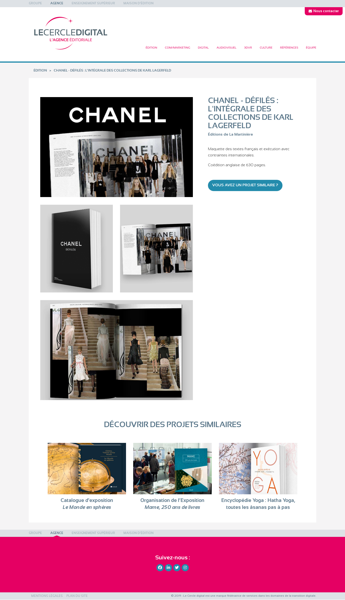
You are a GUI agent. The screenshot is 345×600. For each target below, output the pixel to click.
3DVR (248, 47)
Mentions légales (47, 596)
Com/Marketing (177, 47)
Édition (151, 47)
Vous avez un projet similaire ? (245, 185)
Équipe (311, 47)
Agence (56, 3)
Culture (266, 47)
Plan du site (77, 596)
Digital (203, 47)
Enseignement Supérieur (93, 3)
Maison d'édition (138, 3)
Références (289, 47)
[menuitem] (35, 3)
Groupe (35, 3)
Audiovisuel (226, 47)
